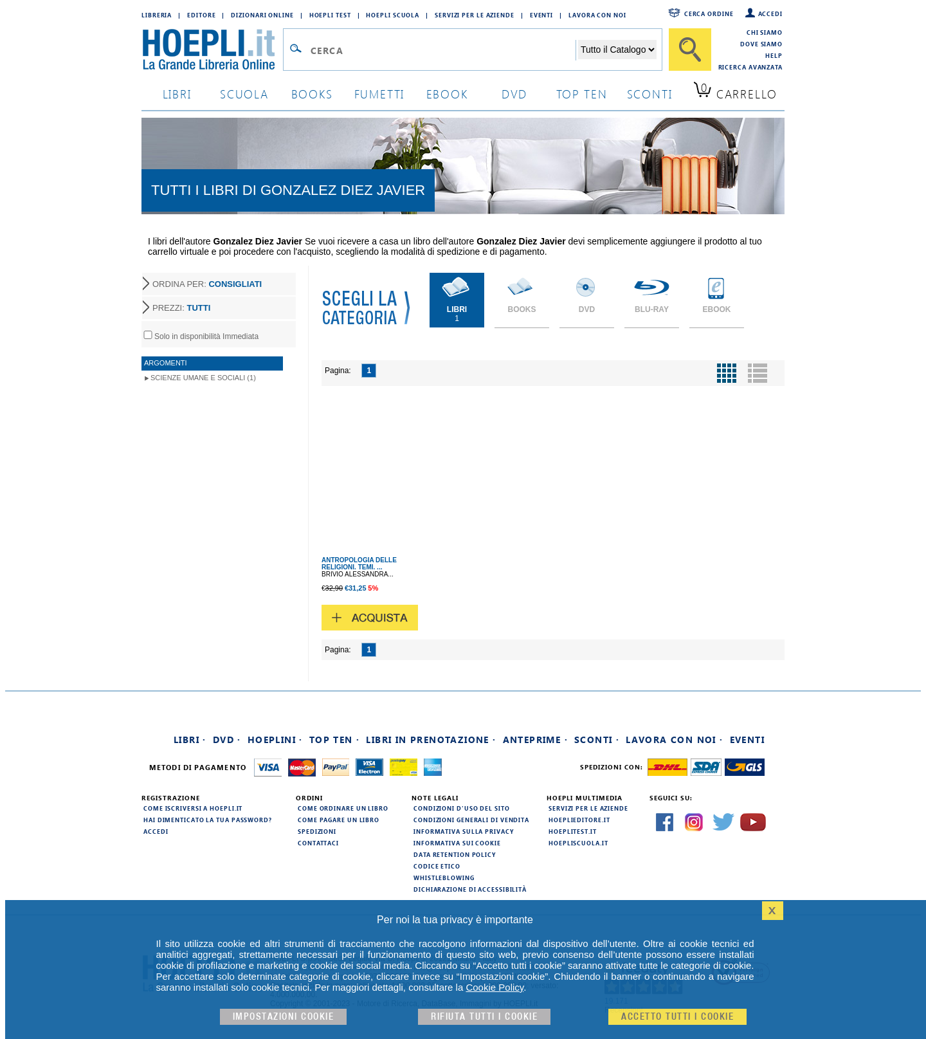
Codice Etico (436, 866)
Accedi (770, 13)
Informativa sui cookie (457, 843)
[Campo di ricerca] (442, 50)
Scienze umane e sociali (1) (203, 378)
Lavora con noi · (674, 739)
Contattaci (318, 843)
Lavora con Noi (597, 15)
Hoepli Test (330, 15)
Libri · (190, 739)
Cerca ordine (709, 13)
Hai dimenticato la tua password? (207, 819)
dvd (514, 94)
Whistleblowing (444, 877)
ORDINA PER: (207, 284)
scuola (244, 94)
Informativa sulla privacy (463, 831)
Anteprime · (535, 739)
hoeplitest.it (573, 831)
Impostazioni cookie (283, 1017)
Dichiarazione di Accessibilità (470, 889)
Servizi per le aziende (474, 15)
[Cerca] (690, 49)
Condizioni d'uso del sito (461, 808)
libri (177, 94)
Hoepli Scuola (392, 15)
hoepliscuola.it (578, 843)
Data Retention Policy (454, 854)
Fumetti (379, 94)
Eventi (541, 15)
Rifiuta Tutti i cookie (484, 1017)
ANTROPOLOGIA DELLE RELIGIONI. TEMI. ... (359, 563)
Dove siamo (761, 44)
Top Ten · (334, 739)
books (312, 94)
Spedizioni (317, 831)
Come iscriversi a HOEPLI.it (192, 808)
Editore (201, 15)
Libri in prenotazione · (431, 739)
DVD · (227, 739)
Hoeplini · (275, 739)
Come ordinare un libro (343, 808)
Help (774, 55)
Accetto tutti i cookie (677, 1017)
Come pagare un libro (338, 819)
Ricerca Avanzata (750, 67)
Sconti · (596, 739)
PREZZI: (181, 308)
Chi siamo (765, 32)
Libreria (156, 15)
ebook (447, 94)
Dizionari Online (262, 15)
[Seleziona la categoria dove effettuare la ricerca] (617, 49)
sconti (650, 94)
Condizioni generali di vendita (471, 819)
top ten (582, 94)
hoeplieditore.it (579, 819)
